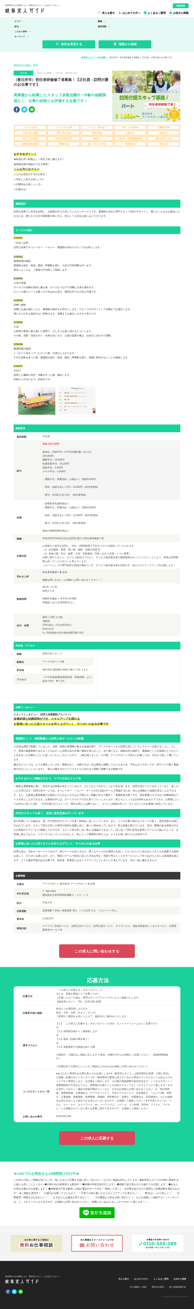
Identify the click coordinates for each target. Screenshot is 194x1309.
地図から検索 (125, 44)
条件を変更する (68, 44)
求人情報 (101, 57)
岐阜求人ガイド (88, 57)
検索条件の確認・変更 (26, 65)
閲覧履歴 (180, 6)
